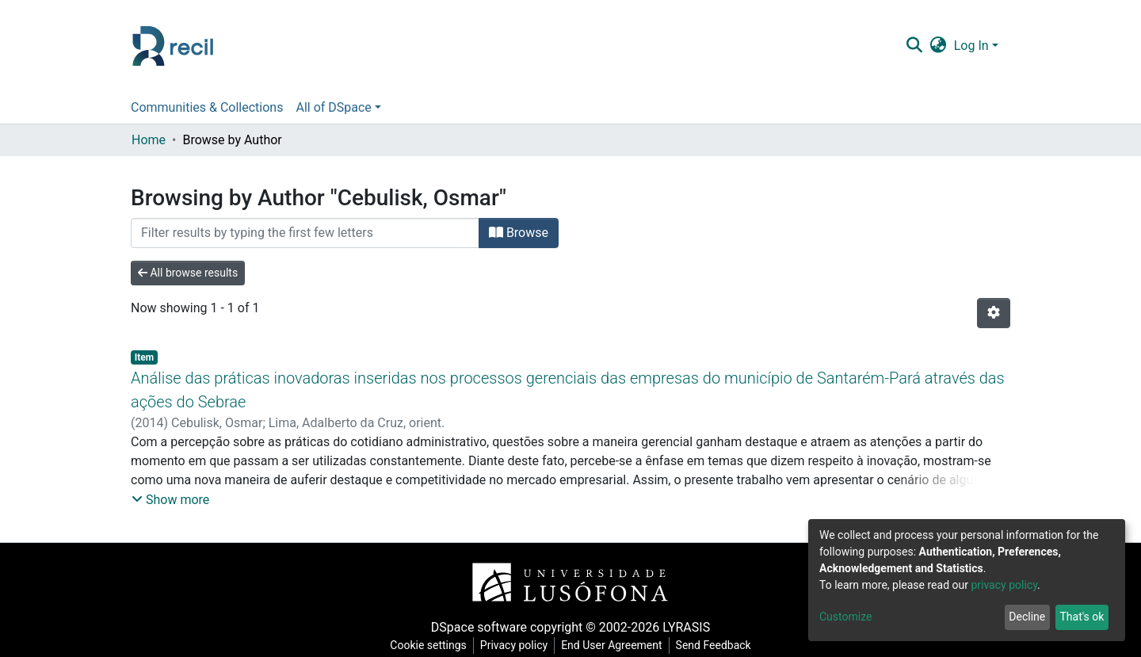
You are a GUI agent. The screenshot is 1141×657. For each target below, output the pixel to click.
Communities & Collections (207, 107)
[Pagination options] (993, 313)
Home (149, 139)
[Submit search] (914, 45)
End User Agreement (611, 645)
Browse (518, 232)
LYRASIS (686, 627)
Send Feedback (713, 645)
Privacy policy (514, 645)
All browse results (188, 272)
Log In (971, 45)
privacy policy (1004, 585)
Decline (1027, 616)
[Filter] (305, 233)
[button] (938, 45)
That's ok (1081, 616)
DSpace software (479, 627)
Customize (845, 616)
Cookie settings (428, 645)
